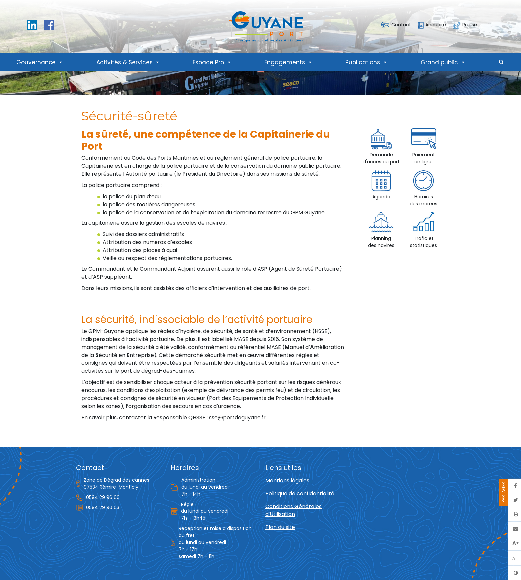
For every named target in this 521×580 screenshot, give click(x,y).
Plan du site (280, 527)
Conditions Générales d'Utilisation (293, 510)
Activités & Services (128, 62)
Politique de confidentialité (299, 493)
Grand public (443, 62)
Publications (366, 62)
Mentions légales (287, 480)
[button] (501, 62)
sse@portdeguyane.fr (237, 417)
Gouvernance (39, 62)
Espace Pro (212, 62)
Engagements (288, 62)
